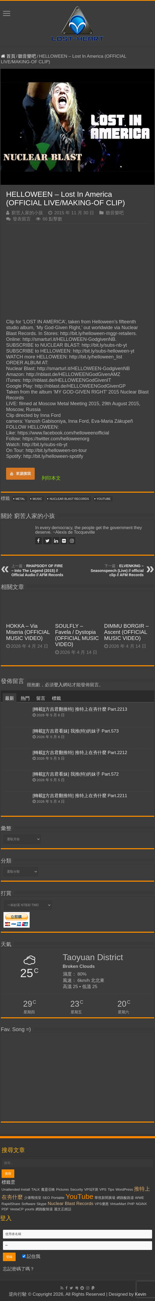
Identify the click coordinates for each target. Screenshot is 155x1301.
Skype (41, 1204)
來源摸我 (20, 473)
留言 (40, 698)
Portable (57, 1198)
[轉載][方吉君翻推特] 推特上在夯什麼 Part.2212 (80, 752)
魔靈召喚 (48, 1189)
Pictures (62, 1189)
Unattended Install (16, 1189)
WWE (139, 1198)
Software (28, 1204)
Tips (111, 1189)
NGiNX (141, 1204)
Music (37, 498)
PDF (5, 1209)
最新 (9, 698)
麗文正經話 (62, 1209)
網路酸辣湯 (44, 1209)
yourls (29, 1209)
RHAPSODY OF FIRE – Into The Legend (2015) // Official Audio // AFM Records (37, 570)
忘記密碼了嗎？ (18, 1268)
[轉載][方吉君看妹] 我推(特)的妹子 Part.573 (76, 731)
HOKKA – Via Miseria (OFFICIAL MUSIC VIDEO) (28, 632)
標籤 (56, 698)
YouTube (104, 498)
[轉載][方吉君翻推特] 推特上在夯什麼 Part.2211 (80, 795)
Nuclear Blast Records (69, 498)
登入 (58, 684)
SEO (46, 1198)
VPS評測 (91, 1189)
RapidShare (11, 1204)
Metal (20, 498)
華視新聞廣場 (105, 1198)
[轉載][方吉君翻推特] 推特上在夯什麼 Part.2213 (80, 709)
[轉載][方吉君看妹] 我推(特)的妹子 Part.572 (76, 774)
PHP (131, 1204)
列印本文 (51, 478)
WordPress (124, 1189)
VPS (103, 1189)
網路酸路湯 (125, 1198)
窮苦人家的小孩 (27, 212)
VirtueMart (118, 1204)
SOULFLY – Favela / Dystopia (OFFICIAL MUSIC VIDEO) (77, 635)
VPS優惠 (102, 1204)
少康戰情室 (32, 1198)
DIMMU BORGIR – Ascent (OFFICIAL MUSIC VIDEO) (126, 632)
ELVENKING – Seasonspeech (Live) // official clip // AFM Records (117, 570)
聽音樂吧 (27, 56)
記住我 (31, 1256)
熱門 (25, 698)
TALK (35, 1189)
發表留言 (22, 218)
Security (76, 1189)
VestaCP (17, 1209)
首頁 (8, 56)
